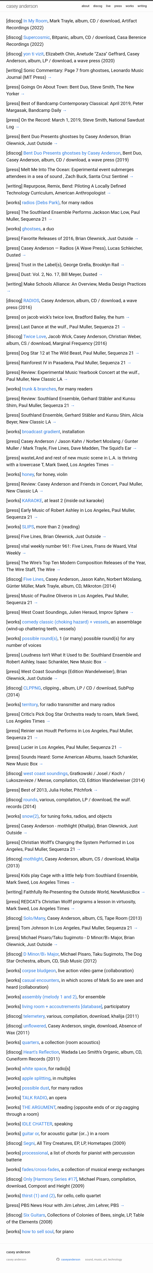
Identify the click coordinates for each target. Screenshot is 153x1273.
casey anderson (22, 6)
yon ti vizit (33, 54)
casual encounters (40, 980)
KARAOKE (32, 500)
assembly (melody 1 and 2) (49, 997)
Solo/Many (34, 918)
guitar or (30, 1133)
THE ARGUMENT (39, 1107)
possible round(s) (39, 638)
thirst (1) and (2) (38, 1195)
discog (97, 6)
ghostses (31, 229)
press (118, 6)
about (85, 6)
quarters (30, 1042)
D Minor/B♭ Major (41, 954)
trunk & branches (39, 389)
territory (30, 704)
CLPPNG (32, 688)
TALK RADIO (34, 1097)
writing (142, 6)
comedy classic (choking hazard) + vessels (65, 622)
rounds (30, 799)
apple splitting (36, 1078)
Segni (29, 1143)
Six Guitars (34, 1215)
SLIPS (28, 526)
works (130, 6)
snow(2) (30, 816)
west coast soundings (45, 773)
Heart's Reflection (41, 1052)
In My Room (35, 21)
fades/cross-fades (40, 1169)
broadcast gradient (41, 431)
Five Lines (33, 579)
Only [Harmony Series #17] (50, 1179)
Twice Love (34, 336)
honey (28, 474)
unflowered (34, 1026)
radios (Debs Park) (40, 202)
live (108, 6)
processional (35, 1153)
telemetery (34, 1016)
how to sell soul (38, 1231)
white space (34, 1068)
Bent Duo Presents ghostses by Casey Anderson (72, 153)
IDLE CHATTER (37, 1124)
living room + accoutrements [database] (62, 1006)
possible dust (35, 1088)
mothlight (33, 859)
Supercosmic (36, 37)
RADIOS (31, 300)
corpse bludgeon (39, 970)
